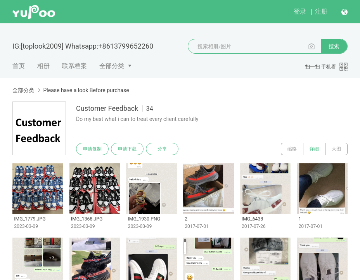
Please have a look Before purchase (86, 90)
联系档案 (74, 66)
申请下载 (127, 149)
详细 (314, 149)
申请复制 (92, 149)
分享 (162, 149)
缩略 (292, 149)
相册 (43, 66)
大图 (336, 149)
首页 (18, 66)
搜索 (334, 46)
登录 (300, 11)
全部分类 (111, 66)
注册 (321, 11)
